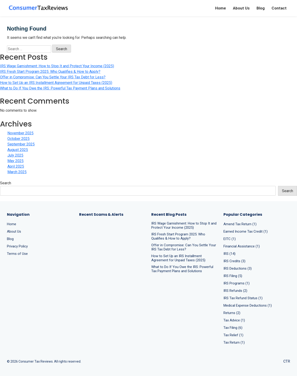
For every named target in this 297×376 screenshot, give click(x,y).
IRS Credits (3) (234, 261)
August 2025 (17, 150)
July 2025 (15, 155)
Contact (279, 8)
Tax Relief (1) (233, 335)
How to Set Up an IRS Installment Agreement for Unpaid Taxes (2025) (56, 82)
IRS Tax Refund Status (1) (243, 298)
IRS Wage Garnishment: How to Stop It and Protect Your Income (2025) (57, 66)
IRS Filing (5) (232, 276)
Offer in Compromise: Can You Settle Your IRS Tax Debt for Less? (52, 77)
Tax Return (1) (234, 342)
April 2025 (15, 166)
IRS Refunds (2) (235, 291)
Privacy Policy (17, 246)
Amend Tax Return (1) (240, 224)
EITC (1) (229, 239)
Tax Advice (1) (234, 320)
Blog (261, 8)
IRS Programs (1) (236, 283)
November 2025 (20, 133)
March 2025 (17, 172)
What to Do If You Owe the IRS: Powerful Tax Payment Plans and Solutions (60, 88)
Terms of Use (17, 254)
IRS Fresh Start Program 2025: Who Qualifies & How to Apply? (50, 71)
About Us (241, 8)
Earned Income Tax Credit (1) (245, 231)
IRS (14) (229, 254)
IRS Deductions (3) (237, 268)
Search (5, 183)
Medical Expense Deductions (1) (247, 305)
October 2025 (18, 138)
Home (220, 8)
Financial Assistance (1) (241, 246)
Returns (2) (231, 313)
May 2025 (15, 161)
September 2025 (21, 144)
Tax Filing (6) (232, 328)
